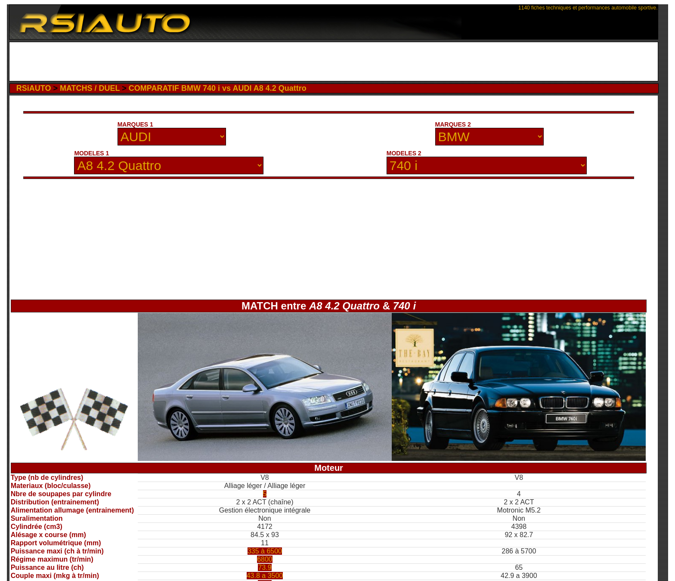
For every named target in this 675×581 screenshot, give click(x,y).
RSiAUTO (33, 88)
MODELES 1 (91, 153)
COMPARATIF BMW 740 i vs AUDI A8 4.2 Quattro (218, 88)
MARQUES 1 (135, 124)
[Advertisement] (333, 61)
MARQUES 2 (453, 124)
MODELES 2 (404, 153)
